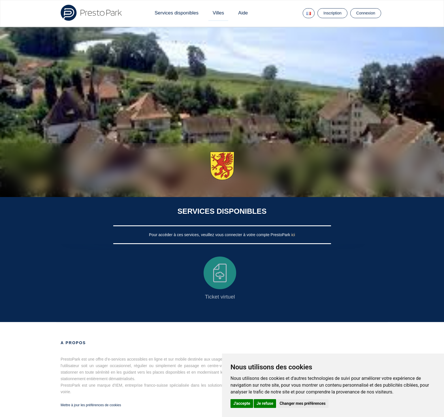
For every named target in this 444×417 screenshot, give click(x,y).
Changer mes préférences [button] (303, 403)
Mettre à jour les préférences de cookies (91, 405)
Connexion (365, 13)
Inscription (332, 13)
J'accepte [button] (241, 403)
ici (293, 234)
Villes (218, 13)
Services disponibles (176, 13)
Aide (243, 13)
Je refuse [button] (265, 403)
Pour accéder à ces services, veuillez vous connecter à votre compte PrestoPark (220, 234)
